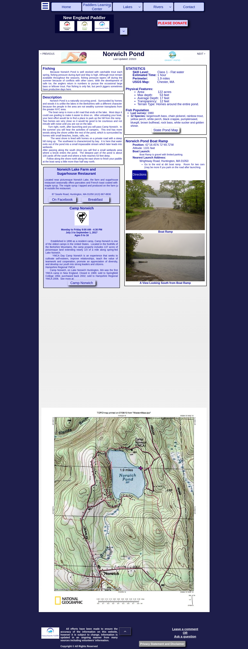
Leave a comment (185, 629)
